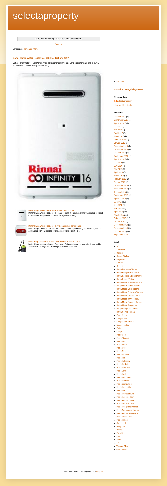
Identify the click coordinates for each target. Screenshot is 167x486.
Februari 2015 (120, 218)
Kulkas (119, 328)
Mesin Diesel (121, 351)
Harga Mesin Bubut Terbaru (128, 286)
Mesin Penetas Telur (125, 403)
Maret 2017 (119, 136)
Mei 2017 (118, 130)
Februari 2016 (120, 179)
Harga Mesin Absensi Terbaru (129, 282)
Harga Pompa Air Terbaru (127, 309)
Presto (119, 430)
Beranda (58, 44)
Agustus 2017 (120, 123)
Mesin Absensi (122, 338)
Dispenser (120, 259)
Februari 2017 (120, 140)
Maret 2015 (119, 215)
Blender (119, 253)
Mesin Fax (120, 358)
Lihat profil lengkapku (123, 105)
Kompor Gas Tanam (125, 322)
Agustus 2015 (120, 199)
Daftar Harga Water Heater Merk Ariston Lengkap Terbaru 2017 (55, 226)
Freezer (119, 263)
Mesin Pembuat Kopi (125, 394)
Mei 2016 (118, 169)
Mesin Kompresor (124, 377)
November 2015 (121, 189)
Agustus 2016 (120, 159)
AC (117, 246)
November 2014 (121, 228)
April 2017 (118, 133)
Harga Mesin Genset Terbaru (128, 295)
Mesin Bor (120, 341)
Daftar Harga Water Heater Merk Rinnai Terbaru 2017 (41, 58)
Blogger (99, 472)
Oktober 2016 (120, 153)
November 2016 (121, 149)
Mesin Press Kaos (124, 417)
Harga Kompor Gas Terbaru (128, 272)
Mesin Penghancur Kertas (127, 410)
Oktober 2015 (120, 192)
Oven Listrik (121, 423)
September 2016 (121, 156)
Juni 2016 (118, 166)
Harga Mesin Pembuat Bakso (128, 302)
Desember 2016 (121, 146)
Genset (119, 266)
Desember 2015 (121, 185)
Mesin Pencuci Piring (125, 400)
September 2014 (121, 235)
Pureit (118, 436)
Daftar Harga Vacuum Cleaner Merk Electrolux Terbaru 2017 (54, 241)
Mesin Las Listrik (123, 387)
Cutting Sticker (122, 256)
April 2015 (118, 212)
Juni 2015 (118, 205)
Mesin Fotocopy (123, 361)
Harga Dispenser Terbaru (127, 269)
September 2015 (121, 195)
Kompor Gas (121, 318)
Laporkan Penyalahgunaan (128, 89)
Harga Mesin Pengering (126, 305)
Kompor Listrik (122, 325)
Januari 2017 (119, 143)
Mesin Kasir (121, 374)
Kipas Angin (121, 315)
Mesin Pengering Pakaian (127, 407)
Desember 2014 (121, 225)
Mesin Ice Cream (123, 368)
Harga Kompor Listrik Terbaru (129, 276)
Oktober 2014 (120, 231)
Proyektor (120, 433)
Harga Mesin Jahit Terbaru (127, 299)
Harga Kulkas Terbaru (125, 279)
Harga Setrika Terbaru (125, 312)
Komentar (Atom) (31, 49)
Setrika (119, 439)
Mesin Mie (120, 390)
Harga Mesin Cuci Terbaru (127, 289)
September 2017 (121, 120)
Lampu (119, 331)
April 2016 (118, 172)
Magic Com (121, 335)
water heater (121, 449)
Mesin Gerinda (122, 364)
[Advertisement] (134, 55)
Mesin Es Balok (123, 354)
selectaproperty (46, 15)
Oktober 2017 (120, 117)
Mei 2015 (118, 208)
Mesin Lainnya (122, 381)
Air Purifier (120, 250)
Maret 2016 (119, 176)
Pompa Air (120, 426)
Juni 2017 (118, 126)
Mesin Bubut (121, 345)
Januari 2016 (119, 182)
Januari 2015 (119, 221)
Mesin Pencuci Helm (125, 397)
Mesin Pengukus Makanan (127, 413)
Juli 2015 (118, 202)
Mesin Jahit (121, 371)
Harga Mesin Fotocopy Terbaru (129, 292)
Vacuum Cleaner (123, 446)
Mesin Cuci (121, 348)
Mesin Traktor (122, 420)
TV (117, 443)
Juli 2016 (118, 162)
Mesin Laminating (124, 384)
